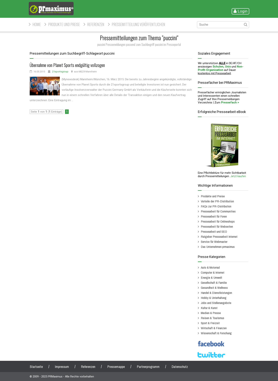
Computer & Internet (212, 272)
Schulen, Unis (222, 66)
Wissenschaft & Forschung (216, 333)
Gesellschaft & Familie (214, 282)
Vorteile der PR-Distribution (217, 201)
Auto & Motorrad (210, 267)
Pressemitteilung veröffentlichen (138, 24)
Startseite (36, 366)
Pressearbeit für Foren (214, 216)
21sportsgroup (60, 71)
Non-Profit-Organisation (220, 68)
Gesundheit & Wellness (214, 287)
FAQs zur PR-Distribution (216, 206)
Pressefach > (230, 102)
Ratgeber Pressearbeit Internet (219, 236)
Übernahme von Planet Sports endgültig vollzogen (67, 65)
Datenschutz (180, 366)
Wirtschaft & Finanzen (214, 328)
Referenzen (95, 24)
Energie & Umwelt (211, 277)
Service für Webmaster (214, 241)
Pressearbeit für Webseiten (217, 226)
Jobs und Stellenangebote (216, 303)
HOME (37, 24)
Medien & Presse (211, 313)
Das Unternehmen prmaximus (218, 246)
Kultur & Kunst (209, 308)
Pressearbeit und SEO (214, 231)
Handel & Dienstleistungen (216, 292)
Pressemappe (116, 366)
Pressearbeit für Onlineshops (218, 221)
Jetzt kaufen (238, 176)
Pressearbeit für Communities (218, 211)
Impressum (62, 366)
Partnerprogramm (148, 366)
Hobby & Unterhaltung (213, 298)
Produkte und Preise (64, 24)
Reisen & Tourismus (212, 318)
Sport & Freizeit (210, 323)
